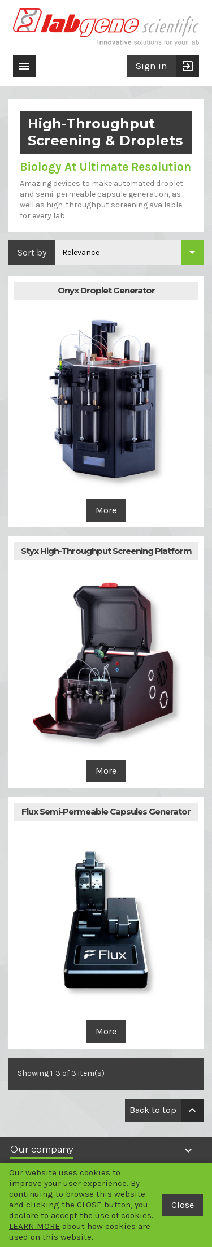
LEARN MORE (34, 1226)
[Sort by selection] (129, 252)
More (106, 510)
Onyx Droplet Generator (106, 290)
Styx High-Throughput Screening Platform (106, 550)
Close (182, 1205)
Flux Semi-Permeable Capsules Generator (106, 811)
